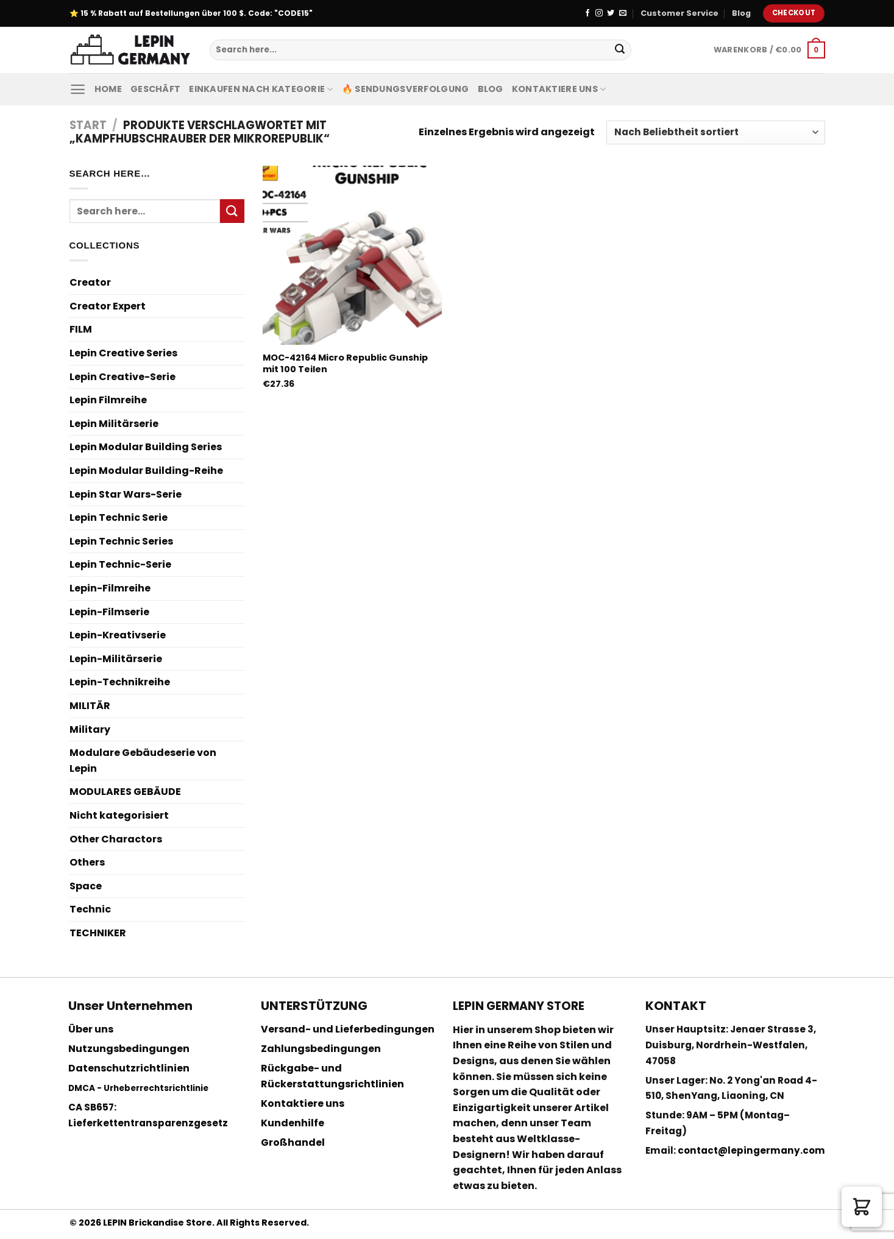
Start (88, 125)
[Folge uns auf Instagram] (599, 13)
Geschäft (155, 89)
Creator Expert (107, 306)
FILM (80, 329)
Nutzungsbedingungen (129, 1049)
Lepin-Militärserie (115, 659)
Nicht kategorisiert (119, 815)
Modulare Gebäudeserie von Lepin (142, 760)
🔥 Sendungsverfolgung (405, 89)
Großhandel (293, 1142)
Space (85, 886)
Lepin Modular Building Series (145, 447)
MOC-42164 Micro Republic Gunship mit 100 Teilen (345, 363)
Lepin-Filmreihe (110, 588)
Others (87, 862)
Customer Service (679, 13)
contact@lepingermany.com (751, 1150)
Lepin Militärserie (113, 424)
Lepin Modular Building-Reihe (146, 471)
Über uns (90, 1029)
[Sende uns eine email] (622, 13)
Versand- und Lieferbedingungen (348, 1029)
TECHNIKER (97, 933)
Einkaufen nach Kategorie (261, 89)
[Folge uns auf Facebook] (587, 13)
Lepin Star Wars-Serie (125, 494)
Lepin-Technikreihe (119, 682)
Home (108, 89)
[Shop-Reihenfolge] (715, 132)
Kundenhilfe (292, 1123)
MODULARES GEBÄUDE (125, 792)
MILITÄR (89, 706)
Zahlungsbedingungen (321, 1049)
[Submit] (619, 50)
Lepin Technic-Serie (120, 564)
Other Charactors (115, 839)
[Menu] (77, 89)
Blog (741, 13)
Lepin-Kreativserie (117, 635)
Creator (90, 282)
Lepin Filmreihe (108, 400)
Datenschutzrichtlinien (129, 1068)
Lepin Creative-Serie (122, 377)
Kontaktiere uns (559, 89)
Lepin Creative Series (123, 353)
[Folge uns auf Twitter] (610, 13)
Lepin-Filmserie (109, 612)
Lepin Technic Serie (118, 517)
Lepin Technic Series (121, 541)
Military (89, 729)
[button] (862, 1207)
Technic (90, 909)
